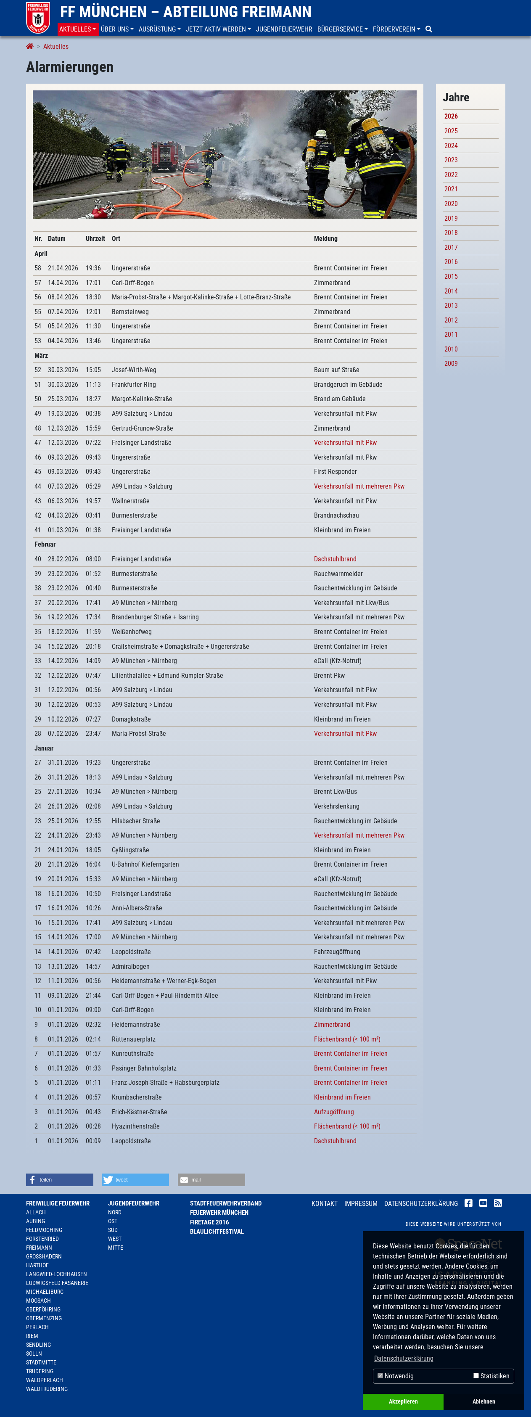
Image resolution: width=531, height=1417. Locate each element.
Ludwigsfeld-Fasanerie (57, 1283)
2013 (451, 305)
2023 (451, 160)
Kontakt (325, 1204)
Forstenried (42, 1238)
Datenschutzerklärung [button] (403, 1358)
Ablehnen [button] (484, 1401)
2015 (451, 276)
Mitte (115, 1247)
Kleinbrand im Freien (342, 1097)
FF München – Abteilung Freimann (186, 12)
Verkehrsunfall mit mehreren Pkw (359, 486)
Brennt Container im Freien (351, 1053)
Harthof (37, 1265)
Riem (32, 1335)
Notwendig (396, 1376)
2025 (451, 131)
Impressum (361, 1204)
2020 (451, 204)
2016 (451, 262)
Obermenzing (44, 1318)
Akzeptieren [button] (403, 1401)
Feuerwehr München (219, 1212)
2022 (451, 175)
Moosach (38, 1300)
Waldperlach (44, 1380)
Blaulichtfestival (217, 1231)
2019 (451, 218)
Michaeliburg (44, 1291)
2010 (451, 349)
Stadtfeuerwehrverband (226, 1203)
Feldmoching (44, 1230)
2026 (451, 116)
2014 (451, 291)
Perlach (37, 1327)
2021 (451, 189)
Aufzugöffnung (334, 1112)
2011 (451, 334)
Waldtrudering (47, 1388)
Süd (113, 1230)
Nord (115, 1212)
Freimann (39, 1247)
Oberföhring (43, 1309)
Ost (112, 1221)
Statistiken (491, 1376)
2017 (451, 247)
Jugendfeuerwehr (133, 1203)
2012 (451, 320)
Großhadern (44, 1256)
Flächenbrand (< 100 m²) (347, 1039)
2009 (451, 363)
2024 (451, 146)
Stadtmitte (41, 1362)
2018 (451, 233)
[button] (78, 29)
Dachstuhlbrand (335, 559)
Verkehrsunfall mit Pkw (345, 443)
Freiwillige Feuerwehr (58, 1203)
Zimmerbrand (332, 1024)
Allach (36, 1212)
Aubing (35, 1221)
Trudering (39, 1371)
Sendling (38, 1344)
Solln (34, 1353)
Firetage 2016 (209, 1222)
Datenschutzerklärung (421, 1204)
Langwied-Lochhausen (56, 1274)
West (115, 1238)
